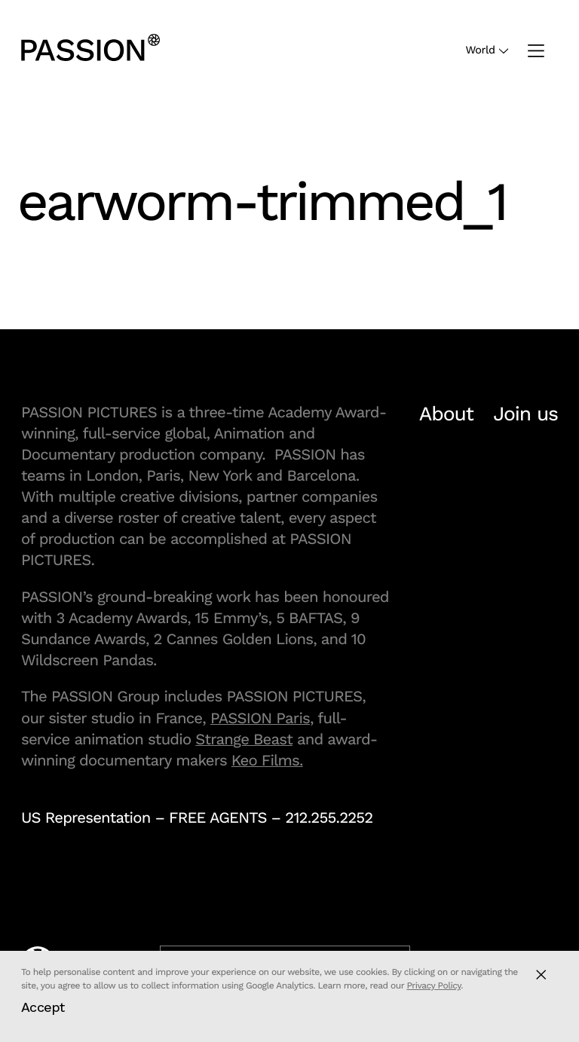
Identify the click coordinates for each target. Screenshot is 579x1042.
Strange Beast (244, 739)
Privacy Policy (433, 985)
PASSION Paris (260, 718)
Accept (43, 1007)
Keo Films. (267, 760)
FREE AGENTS (218, 817)
